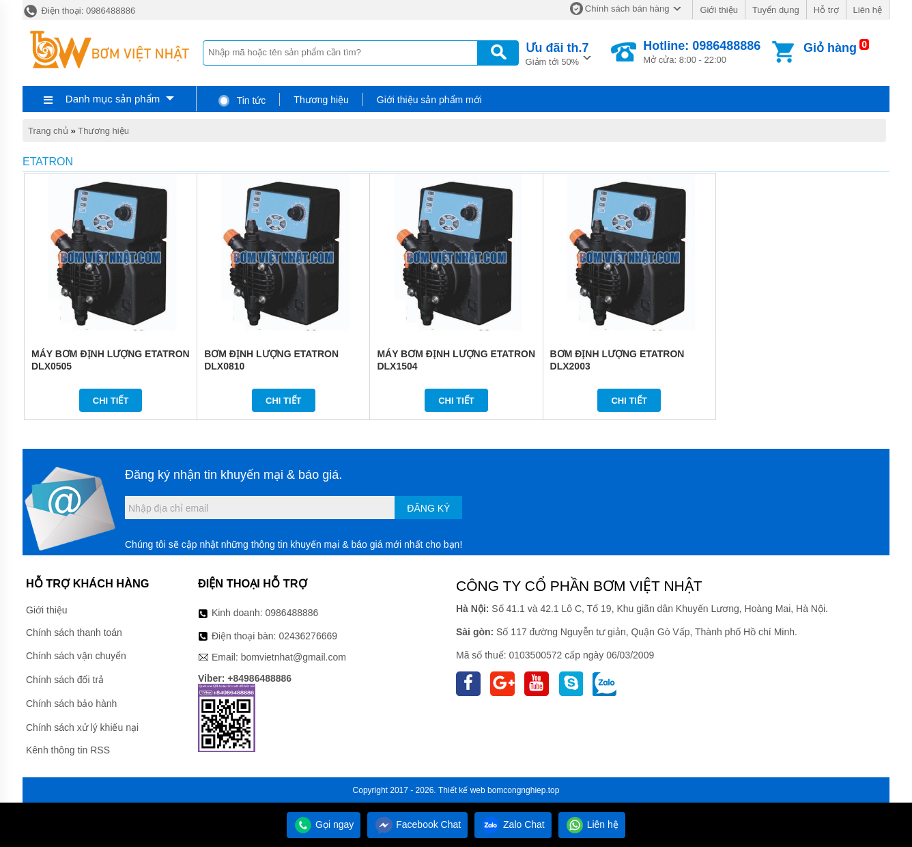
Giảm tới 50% (557, 53)
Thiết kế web (461, 790)
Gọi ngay (324, 824)
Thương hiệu (321, 99)
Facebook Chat (417, 824)
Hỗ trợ (826, 10)
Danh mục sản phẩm (113, 99)
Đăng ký (428, 508)
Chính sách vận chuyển (76, 655)
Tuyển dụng (775, 10)
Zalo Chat (513, 824)
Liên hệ (867, 10)
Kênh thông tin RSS (68, 750)
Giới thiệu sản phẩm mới (429, 99)
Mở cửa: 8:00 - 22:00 (701, 52)
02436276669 (308, 635)
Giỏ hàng (830, 48)
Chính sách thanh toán (74, 632)
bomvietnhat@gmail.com (293, 657)
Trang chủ (48, 131)
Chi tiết (111, 400)
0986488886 (292, 612)
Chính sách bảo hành (71, 703)
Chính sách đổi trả (65, 679)
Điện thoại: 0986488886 (79, 10)
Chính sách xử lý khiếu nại (82, 727)
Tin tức (241, 100)
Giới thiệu (718, 10)
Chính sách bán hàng (627, 8)
